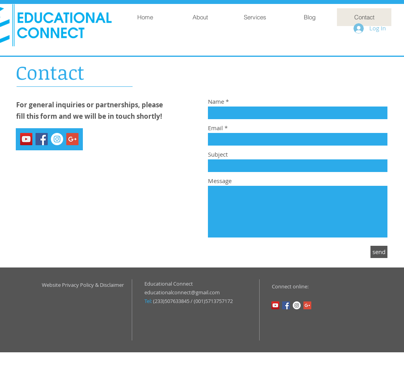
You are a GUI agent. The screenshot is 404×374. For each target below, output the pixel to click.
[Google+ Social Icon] (72, 139)
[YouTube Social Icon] (26, 139)
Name (216, 102)
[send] (378, 252)
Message (220, 181)
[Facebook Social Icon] (42, 139)
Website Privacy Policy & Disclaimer (83, 284)
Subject (218, 154)
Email (215, 128)
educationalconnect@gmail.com (182, 292)
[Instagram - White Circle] (57, 139)
